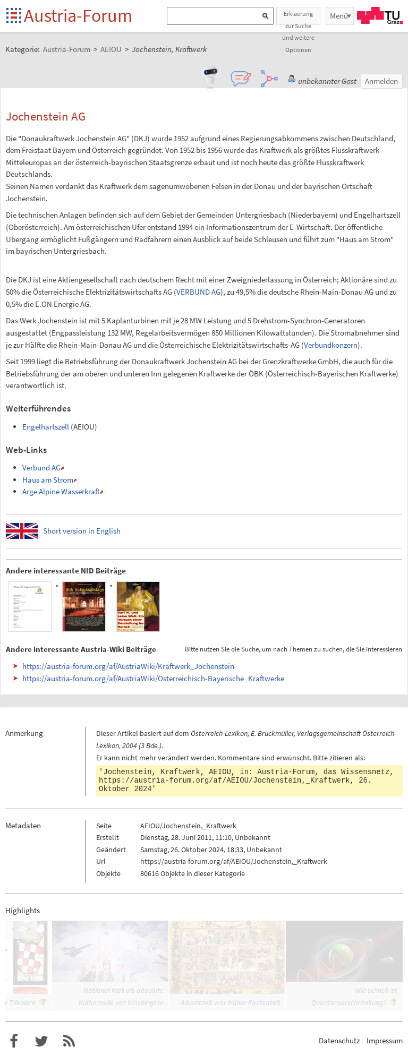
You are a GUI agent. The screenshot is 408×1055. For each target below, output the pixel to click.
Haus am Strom (47, 480)
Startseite (14, 16)
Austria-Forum (78, 15)
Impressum (385, 1040)
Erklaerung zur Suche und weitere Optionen (298, 17)
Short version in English (82, 531)
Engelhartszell (45, 427)
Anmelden (381, 81)
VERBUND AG (198, 292)
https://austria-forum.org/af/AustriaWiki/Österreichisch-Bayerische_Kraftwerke (153, 678)
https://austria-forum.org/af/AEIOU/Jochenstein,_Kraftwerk (224, 780)
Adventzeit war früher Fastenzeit (230, 1002)
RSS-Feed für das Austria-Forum (69, 1041)
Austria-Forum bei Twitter (41, 1041)
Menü (339, 16)
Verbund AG (41, 467)
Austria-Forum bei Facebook (13, 1041)
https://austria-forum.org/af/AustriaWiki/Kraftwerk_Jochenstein (128, 666)
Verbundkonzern (331, 345)
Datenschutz (339, 1040)
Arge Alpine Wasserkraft (61, 491)
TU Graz (380, 15)
